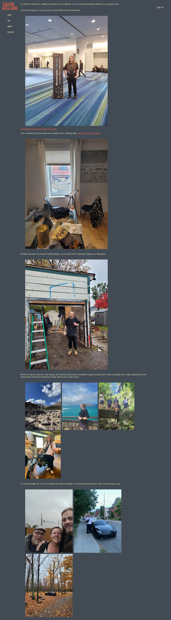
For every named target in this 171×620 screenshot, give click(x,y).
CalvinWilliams (10, 6)
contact (10, 32)
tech (9, 15)
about (9, 26)
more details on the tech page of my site (38, 129)
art (8, 21)
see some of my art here (89, 133)
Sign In (160, 7)
